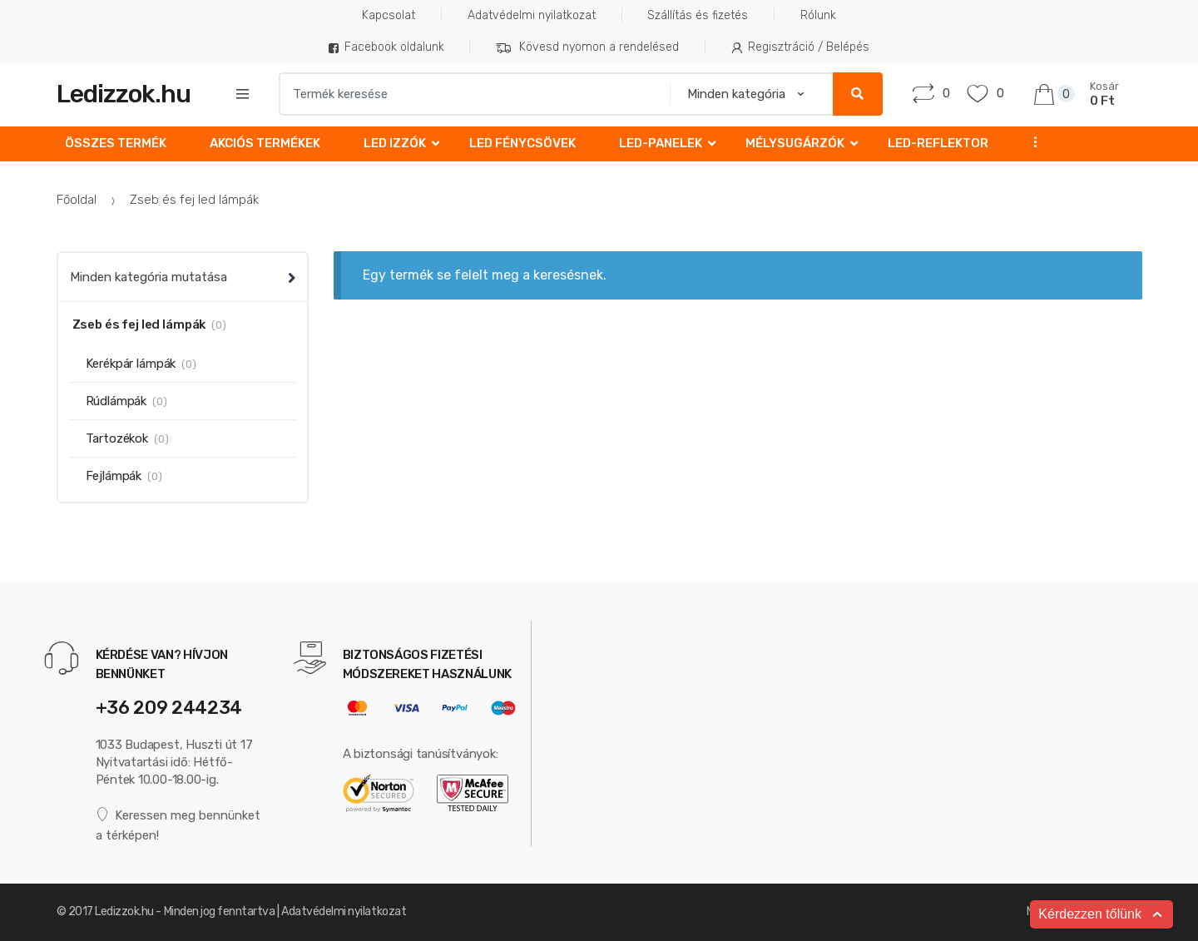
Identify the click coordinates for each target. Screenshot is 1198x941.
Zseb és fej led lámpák (139, 324)
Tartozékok (117, 438)
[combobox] (469, 94)
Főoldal (77, 199)
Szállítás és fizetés (697, 15)
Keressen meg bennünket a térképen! (178, 825)
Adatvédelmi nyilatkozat (532, 15)
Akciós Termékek (265, 143)
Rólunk (818, 15)
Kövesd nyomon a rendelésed (587, 47)
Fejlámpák (114, 475)
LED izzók (395, 143)
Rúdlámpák (116, 401)
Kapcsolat (388, 15)
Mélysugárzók (794, 143)
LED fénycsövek (522, 143)
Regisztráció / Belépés (800, 47)
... (1030, 142)
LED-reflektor (938, 143)
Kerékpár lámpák (131, 363)
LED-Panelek (660, 143)
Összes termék (115, 143)
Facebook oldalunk (386, 47)
